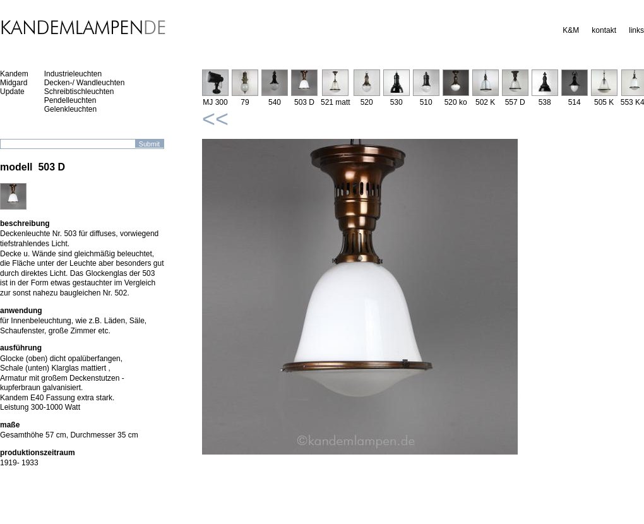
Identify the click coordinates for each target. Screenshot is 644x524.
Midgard (13, 82)
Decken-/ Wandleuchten (84, 82)
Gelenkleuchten (70, 109)
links (636, 30)
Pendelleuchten (70, 100)
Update (12, 91)
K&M (571, 30)
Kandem (14, 73)
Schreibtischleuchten (79, 91)
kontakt (604, 30)
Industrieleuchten (73, 73)
